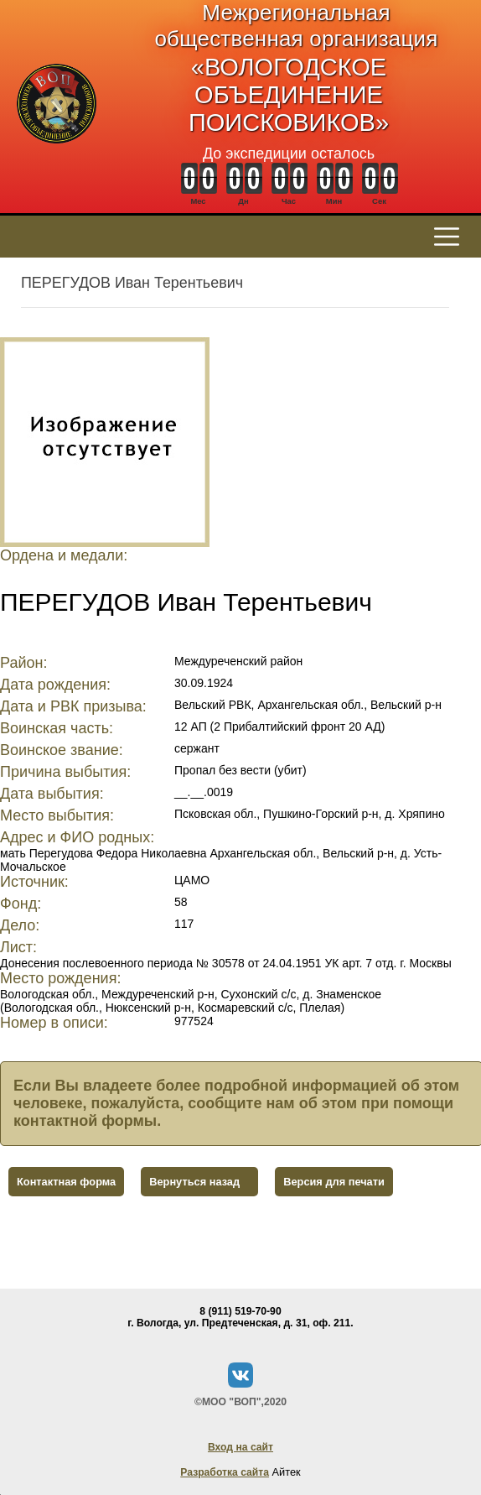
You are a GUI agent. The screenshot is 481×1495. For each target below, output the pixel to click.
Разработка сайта (224, 1472)
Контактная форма (66, 1181)
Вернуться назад (194, 1181)
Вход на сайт (240, 1447)
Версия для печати (334, 1181)
